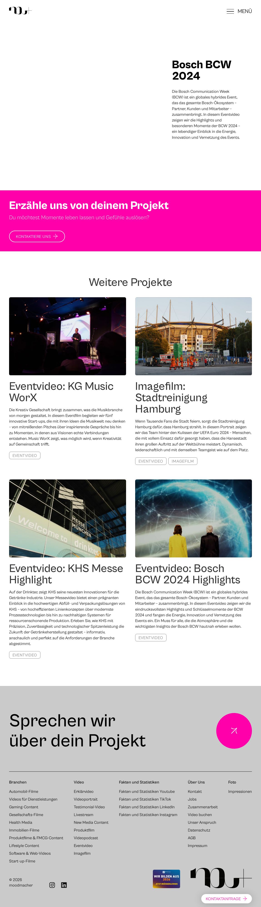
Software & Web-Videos (30, 854)
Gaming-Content (23, 807)
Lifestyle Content (24, 846)
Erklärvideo (84, 792)
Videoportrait (86, 799)
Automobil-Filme (23, 792)
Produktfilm (84, 830)
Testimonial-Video (89, 807)
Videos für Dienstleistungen (33, 799)
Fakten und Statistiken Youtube (147, 792)
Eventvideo (24, 455)
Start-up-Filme (22, 861)
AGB (192, 838)
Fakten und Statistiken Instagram (148, 815)
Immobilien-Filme (24, 830)
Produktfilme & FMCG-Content (36, 838)
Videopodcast (86, 838)
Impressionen (240, 792)
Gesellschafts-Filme (26, 815)
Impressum (197, 846)
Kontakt (195, 792)
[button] (239, 11)
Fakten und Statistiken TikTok (145, 799)
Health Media (20, 823)
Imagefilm (183, 461)
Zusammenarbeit (203, 807)
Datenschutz (199, 830)
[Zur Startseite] (20, 11)
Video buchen (200, 815)
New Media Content (91, 823)
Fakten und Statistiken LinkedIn (147, 807)
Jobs (192, 799)
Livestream (83, 815)
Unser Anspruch (202, 823)
